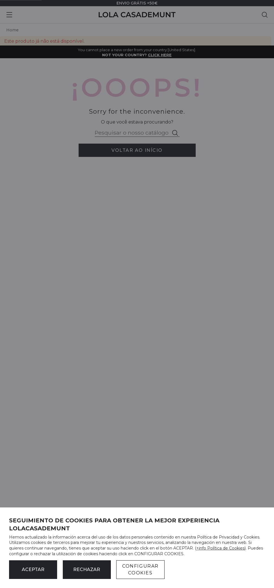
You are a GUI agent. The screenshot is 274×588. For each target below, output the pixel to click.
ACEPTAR (33, 569)
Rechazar (86, 569)
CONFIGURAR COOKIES (140, 569)
